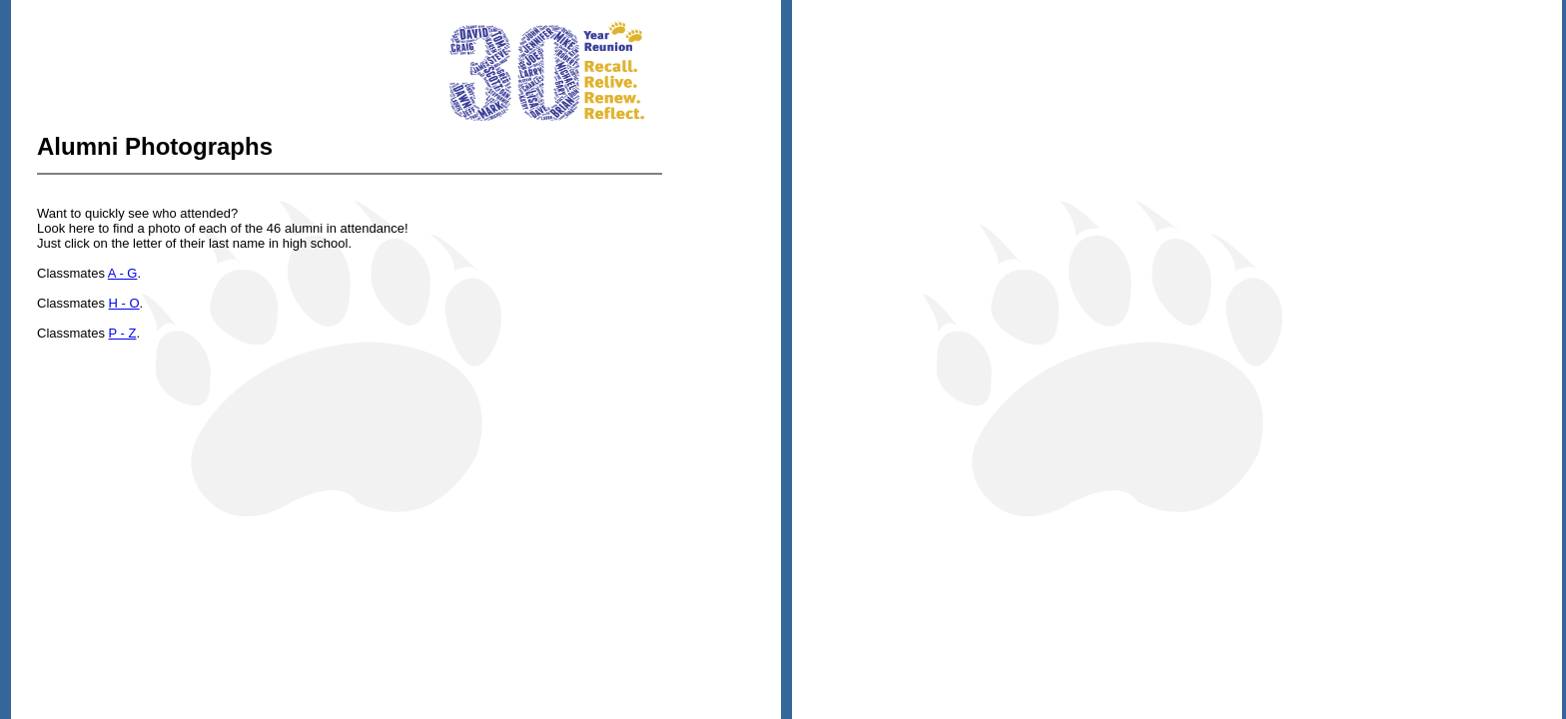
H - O (124, 303)
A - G (123, 273)
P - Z (123, 333)
